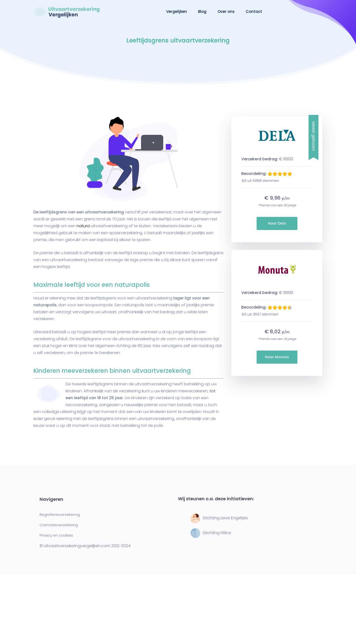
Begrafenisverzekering (60, 514)
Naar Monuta (277, 357)
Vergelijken (176, 11)
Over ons (226, 11)
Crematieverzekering (59, 524)
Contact (254, 11)
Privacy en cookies (56, 535)
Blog (202, 11)
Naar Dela (277, 223)
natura (83, 226)
